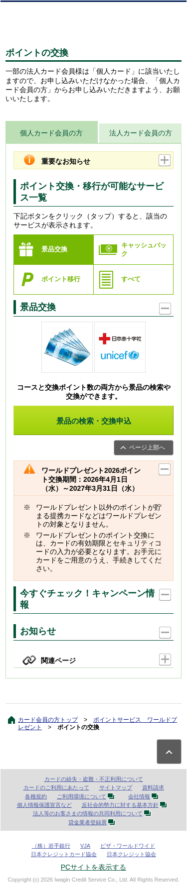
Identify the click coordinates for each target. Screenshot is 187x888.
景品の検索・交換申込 (93, 421)
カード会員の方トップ (48, 719)
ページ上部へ (147, 447)
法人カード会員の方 (140, 133)
